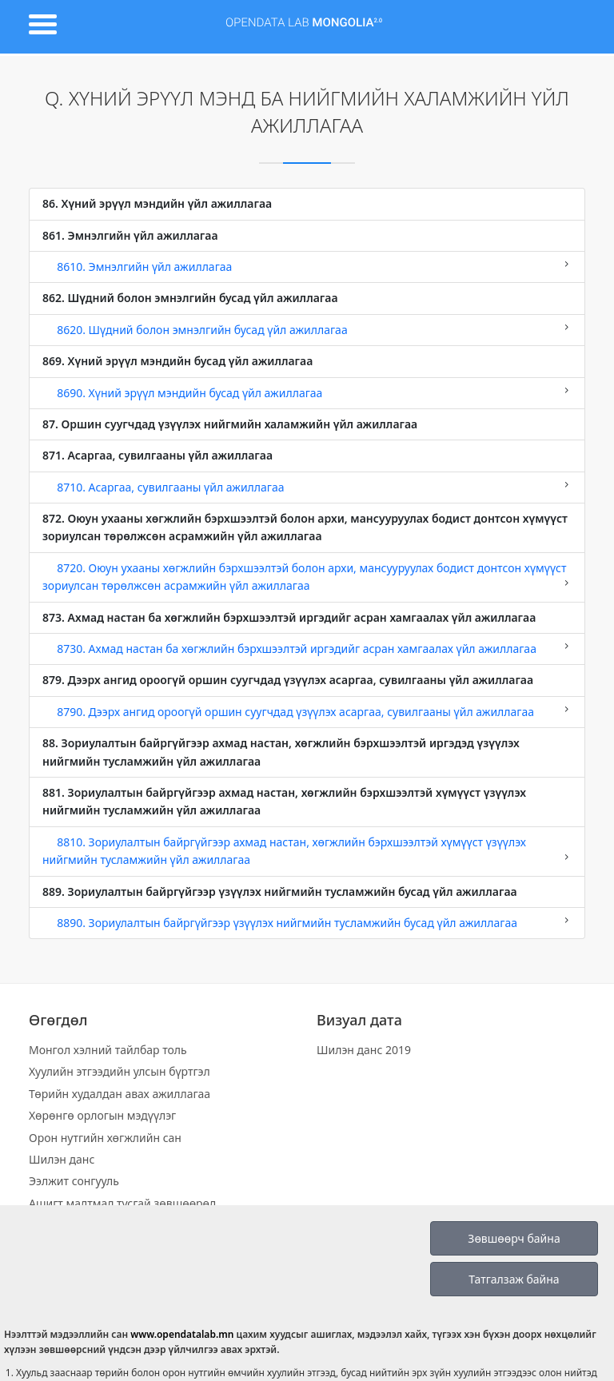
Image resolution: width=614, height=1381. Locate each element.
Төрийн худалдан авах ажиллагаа (119, 1093)
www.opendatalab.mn (181, 1334)
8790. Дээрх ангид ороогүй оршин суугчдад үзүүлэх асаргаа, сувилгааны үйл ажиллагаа (307, 711)
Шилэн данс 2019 (364, 1049)
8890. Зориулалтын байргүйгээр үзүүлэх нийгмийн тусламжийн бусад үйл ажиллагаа (307, 922)
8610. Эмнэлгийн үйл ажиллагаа (307, 266)
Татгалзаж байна (513, 1279)
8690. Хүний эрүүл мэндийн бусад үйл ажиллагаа (307, 392)
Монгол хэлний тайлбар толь (108, 1049)
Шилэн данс (61, 1159)
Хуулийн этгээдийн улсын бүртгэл (119, 1071)
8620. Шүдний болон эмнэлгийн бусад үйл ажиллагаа (307, 329)
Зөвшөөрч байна (514, 1238)
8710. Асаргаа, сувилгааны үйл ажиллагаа (307, 487)
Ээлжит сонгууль (74, 1180)
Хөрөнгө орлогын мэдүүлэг (102, 1115)
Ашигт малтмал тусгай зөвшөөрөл (122, 1203)
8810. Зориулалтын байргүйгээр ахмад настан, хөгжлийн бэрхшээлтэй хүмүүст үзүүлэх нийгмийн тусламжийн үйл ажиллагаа (307, 850)
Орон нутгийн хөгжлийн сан (105, 1137)
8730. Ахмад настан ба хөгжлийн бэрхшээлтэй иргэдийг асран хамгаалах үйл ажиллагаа (307, 648)
